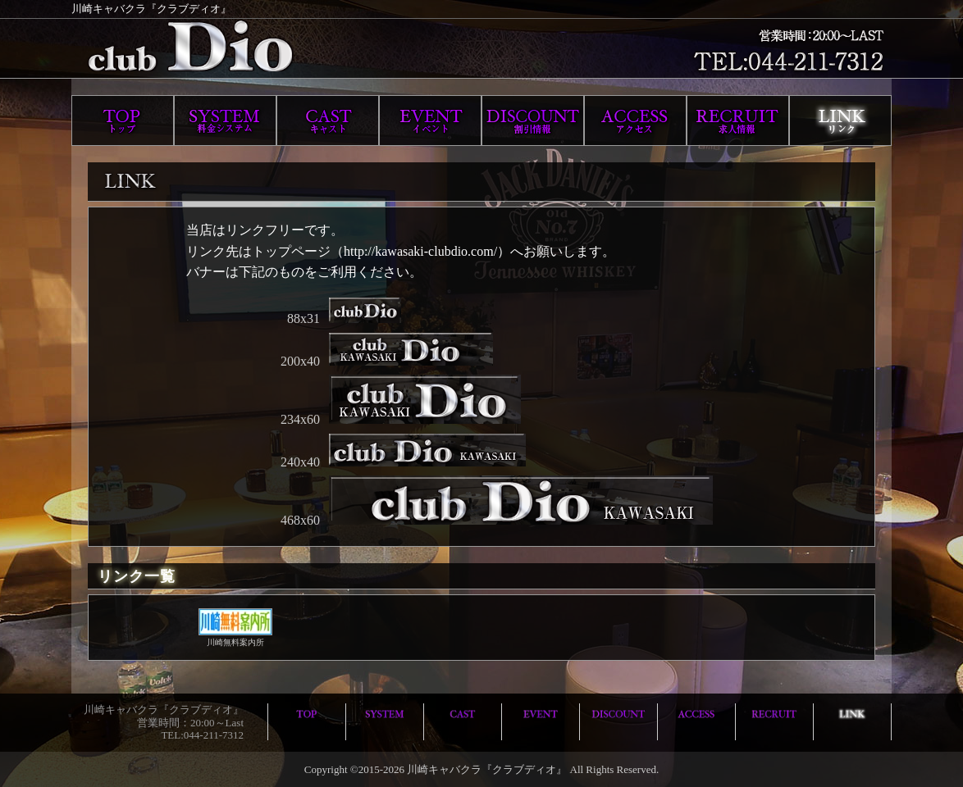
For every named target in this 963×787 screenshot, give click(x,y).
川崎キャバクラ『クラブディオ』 (487, 769)
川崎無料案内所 (235, 638)
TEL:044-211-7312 (202, 735)
